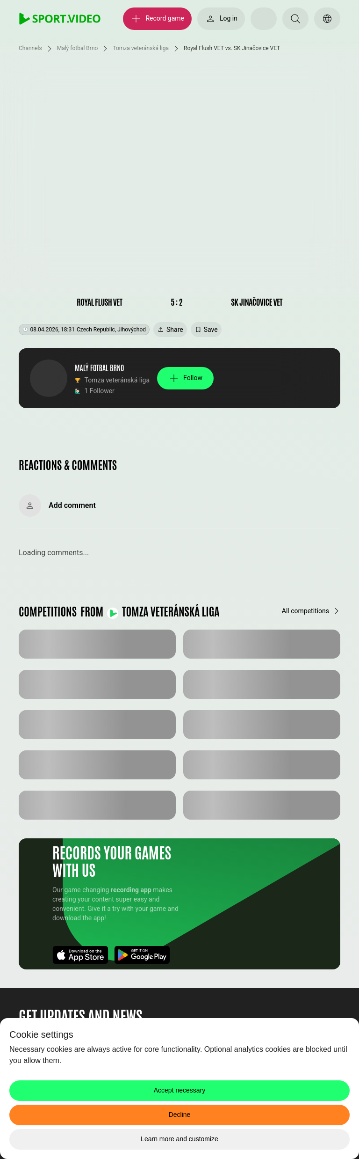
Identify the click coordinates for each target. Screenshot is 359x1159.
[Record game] (157, 18)
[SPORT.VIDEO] (60, 18)
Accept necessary (180, 1090)
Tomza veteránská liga (141, 48)
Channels (30, 48)
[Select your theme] (264, 18)
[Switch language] (327, 18)
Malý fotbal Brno (77, 48)
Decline (180, 1114)
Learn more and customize (179, 1139)
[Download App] (80, 955)
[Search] (295, 18)
